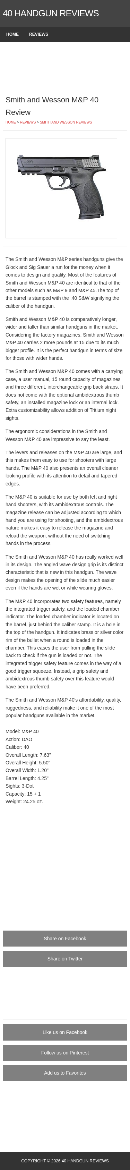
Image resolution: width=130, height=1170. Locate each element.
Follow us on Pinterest (65, 1052)
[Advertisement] (65, 67)
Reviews (38, 34)
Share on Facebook (65, 938)
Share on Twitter (65, 958)
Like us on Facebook (65, 1032)
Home (12, 34)
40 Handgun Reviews (51, 13)
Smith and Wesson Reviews (66, 122)
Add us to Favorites (65, 1073)
